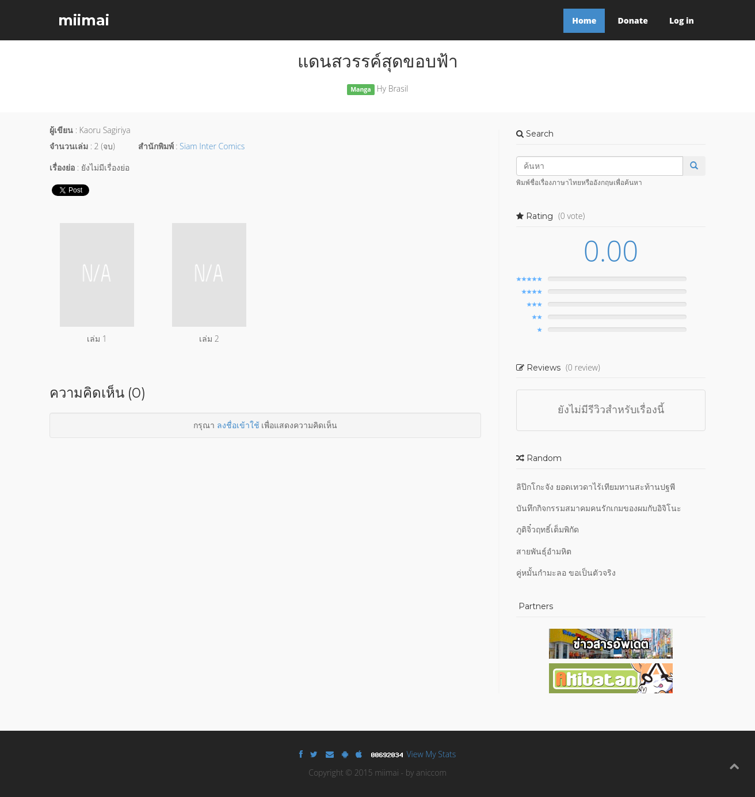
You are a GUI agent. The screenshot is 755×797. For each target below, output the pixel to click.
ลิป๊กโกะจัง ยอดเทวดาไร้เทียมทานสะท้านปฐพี (595, 486)
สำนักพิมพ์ (156, 146)
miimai (83, 20)
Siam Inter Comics (212, 146)
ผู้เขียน (61, 129)
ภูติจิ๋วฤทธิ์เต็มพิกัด (547, 529)
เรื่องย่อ (62, 167)
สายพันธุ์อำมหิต (543, 551)
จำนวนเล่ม (68, 146)
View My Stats (431, 754)
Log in (681, 20)
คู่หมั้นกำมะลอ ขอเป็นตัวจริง (566, 572)
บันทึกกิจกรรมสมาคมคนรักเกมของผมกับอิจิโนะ (598, 508)
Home (584, 20)
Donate (632, 20)
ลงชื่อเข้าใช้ (238, 425)
